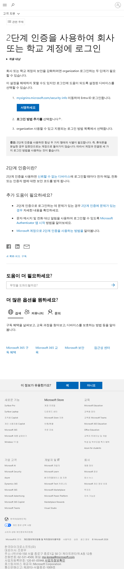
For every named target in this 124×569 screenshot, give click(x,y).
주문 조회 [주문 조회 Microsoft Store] (48, 429)
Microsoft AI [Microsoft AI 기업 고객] (10, 465)
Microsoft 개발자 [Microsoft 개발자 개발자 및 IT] (52, 465)
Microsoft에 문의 (13, 539)
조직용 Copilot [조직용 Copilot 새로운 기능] (11, 417)
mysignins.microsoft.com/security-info (42, 98)
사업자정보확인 (55, 560)
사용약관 (67, 539)
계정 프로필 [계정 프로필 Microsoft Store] (49, 405)
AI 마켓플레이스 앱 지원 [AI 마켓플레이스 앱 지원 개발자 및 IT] (55, 477)
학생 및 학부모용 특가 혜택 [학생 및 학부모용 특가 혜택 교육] (97, 441)
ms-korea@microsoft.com (58, 557)
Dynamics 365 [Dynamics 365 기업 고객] (11, 483)
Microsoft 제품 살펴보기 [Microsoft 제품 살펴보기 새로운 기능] (16, 435)
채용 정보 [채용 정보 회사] (88, 465)
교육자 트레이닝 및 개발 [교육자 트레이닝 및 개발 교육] (95, 435)
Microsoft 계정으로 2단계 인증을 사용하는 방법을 (50, 231)
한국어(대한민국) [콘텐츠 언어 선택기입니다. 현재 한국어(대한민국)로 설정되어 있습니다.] (18, 518)
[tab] (15, 313)
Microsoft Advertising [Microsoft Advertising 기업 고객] (14, 495)
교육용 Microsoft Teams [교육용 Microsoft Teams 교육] (95, 417)
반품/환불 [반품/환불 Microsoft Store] (48, 423)
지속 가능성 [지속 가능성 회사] (89, 495)
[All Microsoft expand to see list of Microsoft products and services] (4, 5)
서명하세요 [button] (27, 107)
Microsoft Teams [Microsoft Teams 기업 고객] (12, 508)
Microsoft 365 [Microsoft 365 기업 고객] (11, 489)
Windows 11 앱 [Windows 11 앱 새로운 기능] (11, 441)
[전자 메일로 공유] (25, 245)
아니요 (91, 385)
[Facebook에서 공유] (9, 245)
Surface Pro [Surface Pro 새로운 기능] (10, 405)
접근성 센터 (102, 348)
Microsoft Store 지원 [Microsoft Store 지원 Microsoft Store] (53, 417)
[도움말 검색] (13, 5)
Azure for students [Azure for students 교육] (92, 448)
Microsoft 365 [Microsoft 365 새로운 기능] (11, 429)
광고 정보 (84, 539)
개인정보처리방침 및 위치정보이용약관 (42, 539)
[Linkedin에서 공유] (16, 245)
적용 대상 (14, 59)
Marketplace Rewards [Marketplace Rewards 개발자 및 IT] (54, 501)
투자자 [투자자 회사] (87, 489)
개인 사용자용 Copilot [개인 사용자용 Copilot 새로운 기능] (15, 423)
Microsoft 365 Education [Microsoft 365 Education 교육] (95, 423)
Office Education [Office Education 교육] (91, 429)
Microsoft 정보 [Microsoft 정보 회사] (91, 471)
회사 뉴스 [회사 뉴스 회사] (88, 477)
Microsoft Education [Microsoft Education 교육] (93, 405)
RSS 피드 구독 (18, 256)
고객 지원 (9, 13)
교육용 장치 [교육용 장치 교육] (89, 411)
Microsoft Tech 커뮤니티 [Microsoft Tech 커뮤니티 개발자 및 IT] (55, 483)
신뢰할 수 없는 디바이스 (54, 176)
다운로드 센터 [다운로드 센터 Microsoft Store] (50, 411)
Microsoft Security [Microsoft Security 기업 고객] (13, 471)
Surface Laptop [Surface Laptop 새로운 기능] (11, 411)
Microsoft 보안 (74, 348)
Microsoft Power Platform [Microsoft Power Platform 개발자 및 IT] (56, 495)
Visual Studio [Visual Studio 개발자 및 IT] (50, 508)
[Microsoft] (62, 3)
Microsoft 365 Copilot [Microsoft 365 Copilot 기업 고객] (15, 501)
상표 (76, 539)
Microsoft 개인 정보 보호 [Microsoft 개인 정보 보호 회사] (95, 483)
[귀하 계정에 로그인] (117, 5)
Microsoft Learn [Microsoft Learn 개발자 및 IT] (51, 471)
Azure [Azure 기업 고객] (7, 477)
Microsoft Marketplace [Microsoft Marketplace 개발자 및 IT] (54, 489)
